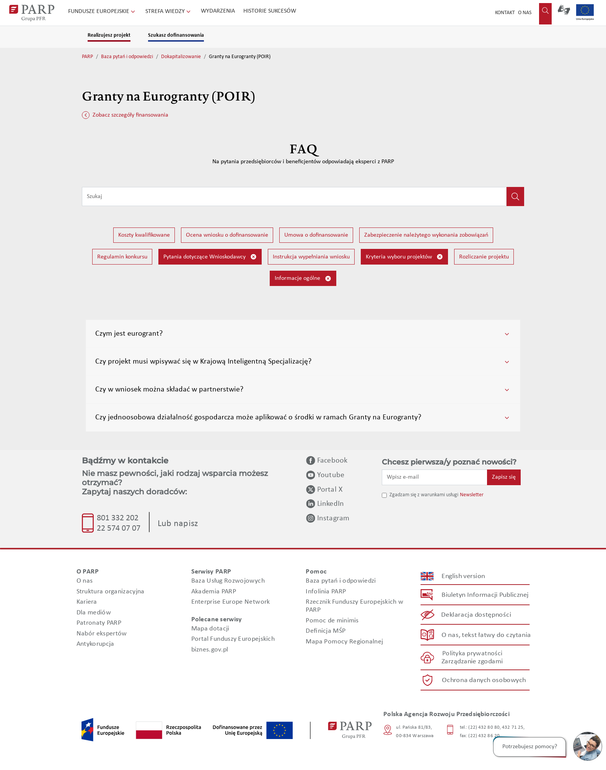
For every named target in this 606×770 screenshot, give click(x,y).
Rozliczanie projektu (484, 257)
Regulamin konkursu (122, 257)
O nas (524, 12)
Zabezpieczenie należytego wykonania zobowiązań (426, 235)
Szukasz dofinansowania (176, 35)
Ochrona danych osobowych (484, 680)
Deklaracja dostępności (476, 615)
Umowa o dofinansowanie (316, 235)
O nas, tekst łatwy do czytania (486, 635)
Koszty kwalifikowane (144, 235)
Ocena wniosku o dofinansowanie (227, 235)
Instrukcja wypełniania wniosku (311, 257)
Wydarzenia (218, 11)
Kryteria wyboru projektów (404, 256)
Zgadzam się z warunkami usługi (423, 495)
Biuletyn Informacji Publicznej (484, 595)
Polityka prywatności (472, 653)
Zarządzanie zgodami (472, 661)
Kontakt (505, 12)
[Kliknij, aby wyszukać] (515, 196)
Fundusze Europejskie (102, 11)
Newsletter (472, 495)
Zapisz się (504, 477)
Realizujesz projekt (109, 35)
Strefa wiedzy (168, 11)
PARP (87, 57)
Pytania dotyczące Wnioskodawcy (210, 256)
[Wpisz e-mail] (434, 477)
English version (463, 576)
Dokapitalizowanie (181, 57)
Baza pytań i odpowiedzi (127, 57)
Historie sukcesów (269, 11)
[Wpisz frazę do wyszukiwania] (294, 196)
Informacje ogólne (303, 278)
